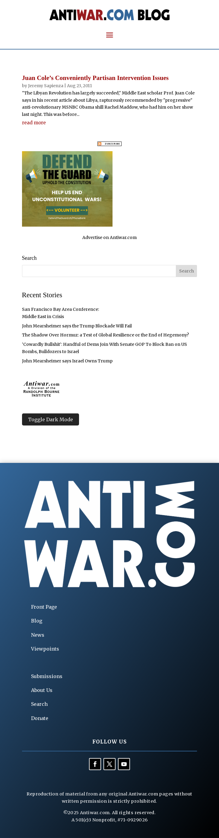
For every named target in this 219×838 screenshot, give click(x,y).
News (37, 635)
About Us (41, 690)
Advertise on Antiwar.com (109, 237)
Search (39, 704)
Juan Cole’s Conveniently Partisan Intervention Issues (95, 77)
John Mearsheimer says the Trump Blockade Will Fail (77, 326)
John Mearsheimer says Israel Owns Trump (67, 361)
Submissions (46, 676)
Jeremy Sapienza (45, 85)
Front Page (44, 607)
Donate (39, 718)
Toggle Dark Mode (50, 419)
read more (34, 123)
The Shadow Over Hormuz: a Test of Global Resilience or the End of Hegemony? (105, 335)
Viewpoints (45, 649)
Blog (36, 621)
